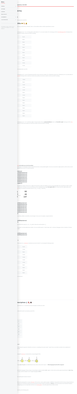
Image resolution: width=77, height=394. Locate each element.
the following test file (62, 32)
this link (33, 382)
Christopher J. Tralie (5, 26)
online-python (39, 384)
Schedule (3, 11)
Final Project (4, 14)
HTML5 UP (2, 28)
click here (26, 243)
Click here (23, 354)
